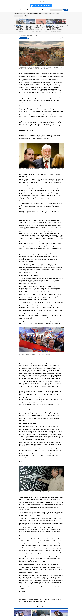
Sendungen (22, 9)
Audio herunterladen (33, 38)
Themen (16, 9)
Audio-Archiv (42, 9)
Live (66, 9)
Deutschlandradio (31, 1)
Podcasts (35, 9)
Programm (29, 9)
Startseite (15, 13)
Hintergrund (20, 13)
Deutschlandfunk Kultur (40, 1)
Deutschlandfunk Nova (50, 1)
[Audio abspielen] (23, 38)
